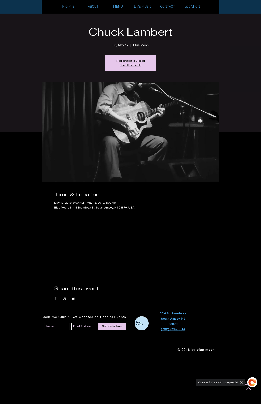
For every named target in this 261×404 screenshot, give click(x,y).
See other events (130, 65)
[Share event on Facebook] (56, 298)
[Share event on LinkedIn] (73, 298)
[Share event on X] (65, 298)
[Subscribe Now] (112, 326)
